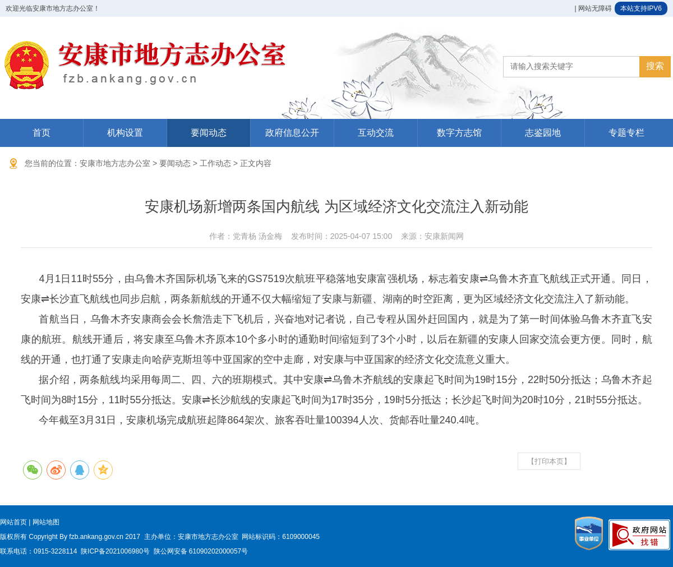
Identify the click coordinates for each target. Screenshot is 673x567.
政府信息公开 (292, 132)
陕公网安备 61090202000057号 (201, 551)
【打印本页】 (549, 461)
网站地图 (46, 522)
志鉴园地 (543, 132)
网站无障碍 (595, 8)
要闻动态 (209, 132)
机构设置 (125, 132)
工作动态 (215, 163)
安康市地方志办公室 (115, 163)
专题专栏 (626, 132)
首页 (41, 132)
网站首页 (13, 522)
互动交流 (376, 132)
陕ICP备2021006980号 (115, 551)
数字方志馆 (459, 132)
